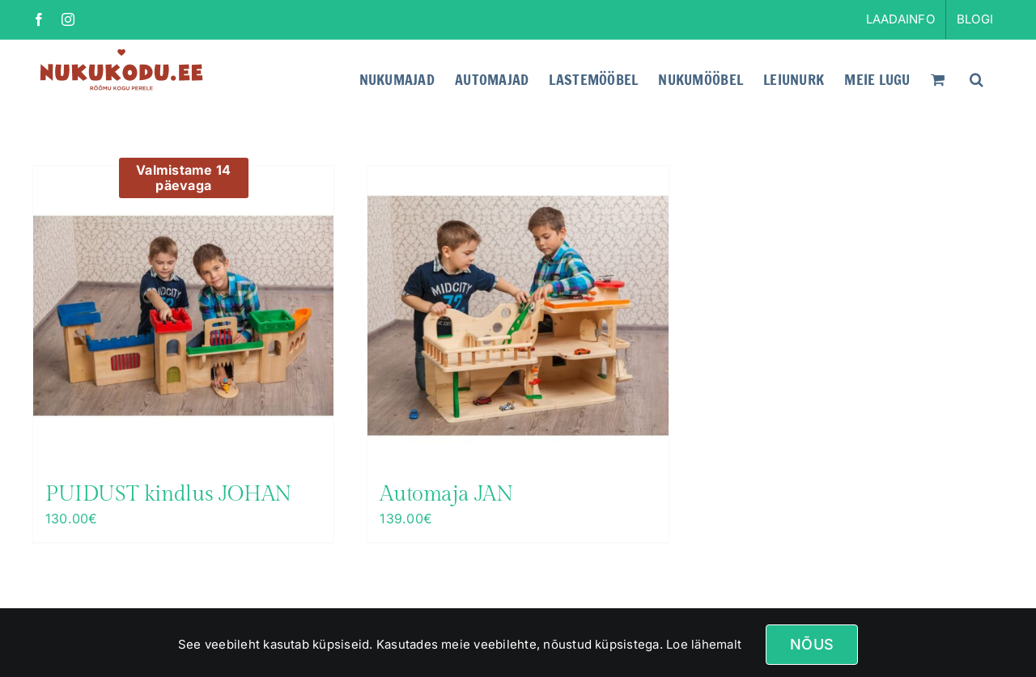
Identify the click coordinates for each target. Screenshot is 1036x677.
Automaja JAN (446, 494)
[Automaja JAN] (517, 316)
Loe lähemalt (702, 644)
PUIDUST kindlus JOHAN (168, 494)
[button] (976, 78)
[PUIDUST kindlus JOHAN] (183, 316)
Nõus (812, 644)
